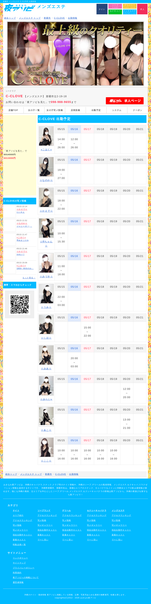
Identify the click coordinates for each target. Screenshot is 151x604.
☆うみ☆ (46, 307)
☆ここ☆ (46, 460)
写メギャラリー (20, 530)
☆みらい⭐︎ (46, 399)
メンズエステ (118, 510)
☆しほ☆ (46, 338)
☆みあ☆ (46, 368)
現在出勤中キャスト (22, 535)
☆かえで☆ (22, 209)
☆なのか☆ (22, 223)
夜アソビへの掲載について (26, 577)
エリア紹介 (18, 515)
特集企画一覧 (19, 544)
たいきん (21, 212)
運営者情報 (18, 582)
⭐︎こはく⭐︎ (21, 237)
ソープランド (44, 510)
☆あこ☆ (46, 430)
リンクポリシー (20, 558)
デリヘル (66, 510)
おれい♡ (21, 254)
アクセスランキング (22, 520)
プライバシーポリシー (23, 568)
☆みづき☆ (46, 276)
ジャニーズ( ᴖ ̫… (24, 226)
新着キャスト (19, 540)
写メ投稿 (17, 525)
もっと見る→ (28, 278)
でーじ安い (43, 540)
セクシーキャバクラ (96, 510)
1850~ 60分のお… (25, 268)
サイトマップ (19, 563)
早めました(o (23, 240)
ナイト (16, 510)
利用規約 (17, 573)
